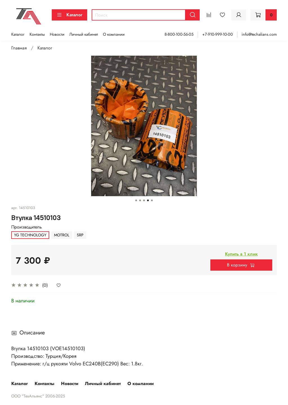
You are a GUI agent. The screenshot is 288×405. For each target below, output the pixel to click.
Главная (19, 48)
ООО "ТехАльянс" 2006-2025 (38, 396)
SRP (80, 235)
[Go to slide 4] (148, 200)
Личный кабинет (83, 34)
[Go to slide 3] (144, 200)
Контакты (37, 34)
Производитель (26, 227)
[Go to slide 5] (152, 200)
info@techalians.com (259, 34)
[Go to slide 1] (136, 200)
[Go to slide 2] (140, 200)
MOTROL (61, 235)
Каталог (69, 15)
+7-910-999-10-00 (217, 34)
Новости (57, 34)
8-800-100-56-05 (179, 34)
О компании (114, 34)
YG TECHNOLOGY (30, 235)
